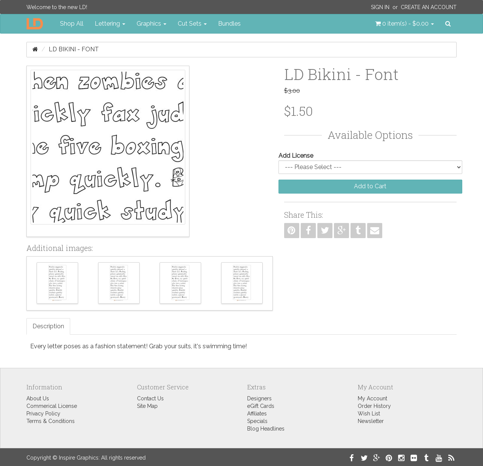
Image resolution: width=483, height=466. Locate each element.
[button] (404, 23)
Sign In (380, 7)
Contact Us (150, 398)
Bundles (229, 23)
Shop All (71, 23)
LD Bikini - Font (74, 49)
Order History (374, 406)
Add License (295, 155)
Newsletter (371, 421)
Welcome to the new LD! (56, 7)
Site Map (147, 406)
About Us (37, 398)
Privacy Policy (43, 414)
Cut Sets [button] (192, 23)
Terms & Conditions (50, 421)
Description (48, 326)
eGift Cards (260, 406)
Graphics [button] (151, 23)
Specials (257, 421)
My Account (372, 398)
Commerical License (51, 406)
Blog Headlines (266, 429)
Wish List (369, 414)
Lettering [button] (110, 23)
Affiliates (257, 414)
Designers (259, 398)
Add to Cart (370, 186)
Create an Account (429, 7)
